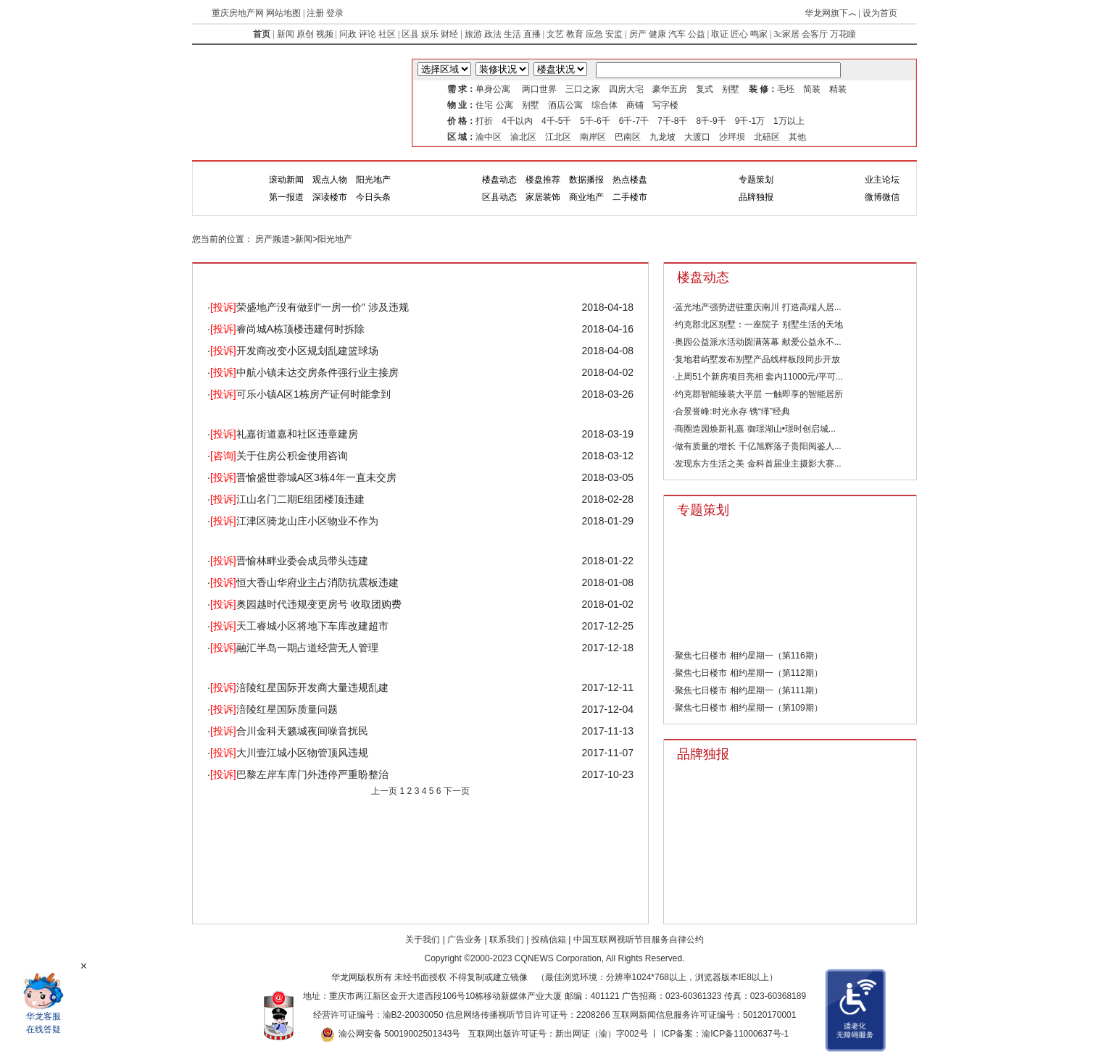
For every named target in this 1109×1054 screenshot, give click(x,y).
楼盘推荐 (543, 180)
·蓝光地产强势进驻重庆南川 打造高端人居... (757, 307)
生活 (512, 34)
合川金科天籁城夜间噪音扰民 (289, 731)
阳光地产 (373, 180)
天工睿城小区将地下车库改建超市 (299, 626)
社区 (387, 34)
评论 (367, 34)
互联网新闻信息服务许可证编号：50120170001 (704, 1015)
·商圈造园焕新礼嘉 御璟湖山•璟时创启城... (754, 429)
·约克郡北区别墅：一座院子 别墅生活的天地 (758, 324)
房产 (638, 34)
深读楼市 (329, 197)
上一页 (384, 791)
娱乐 (430, 34)
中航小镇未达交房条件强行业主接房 (304, 372)
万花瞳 (843, 34)
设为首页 (880, 13)
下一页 (457, 791)
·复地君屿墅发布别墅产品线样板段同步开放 (756, 359)
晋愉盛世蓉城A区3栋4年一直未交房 (303, 477)
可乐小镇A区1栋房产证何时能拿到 (300, 394)
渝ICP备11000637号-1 (745, 1034)
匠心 (739, 34)
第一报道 (286, 197)
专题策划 (756, 180)
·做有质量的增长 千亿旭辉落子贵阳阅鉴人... (757, 446)
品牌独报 (756, 197)
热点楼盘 (629, 180)
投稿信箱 (548, 939)
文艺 (555, 34)
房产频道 (272, 239)
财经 (449, 34)
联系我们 (506, 939)
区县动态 (499, 197)
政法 (493, 34)
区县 (410, 34)
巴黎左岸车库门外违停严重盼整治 (299, 774)
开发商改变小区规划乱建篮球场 (294, 350)
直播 (532, 34)
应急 (594, 34)
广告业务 (464, 939)
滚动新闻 (286, 180)
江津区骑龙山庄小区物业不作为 (294, 521)
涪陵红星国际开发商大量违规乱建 (299, 687)
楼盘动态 (499, 180)
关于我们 (422, 939)
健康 (657, 34)
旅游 (473, 34)
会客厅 (815, 34)
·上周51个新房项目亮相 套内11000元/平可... (758, 377)
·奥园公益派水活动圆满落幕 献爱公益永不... (757, 342)
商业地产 (586, 197)
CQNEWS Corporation (558, 958)
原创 (305, 34)
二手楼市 (629, 197)
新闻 (285, 34)
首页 (261, 34)
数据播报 (586, 180)
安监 (614, 34)
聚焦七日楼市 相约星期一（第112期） (748, 673)
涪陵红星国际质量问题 (274, 709)
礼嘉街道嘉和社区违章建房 (284, 434)
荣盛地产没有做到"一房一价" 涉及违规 (309, 307)
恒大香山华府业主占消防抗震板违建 (304, 582)
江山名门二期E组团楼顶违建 (287, 499)
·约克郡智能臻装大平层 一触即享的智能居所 (758, 394)
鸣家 (759, 34)
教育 (574, 34)
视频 (324, 34)
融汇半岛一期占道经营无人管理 (294, 647)
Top (971, 942)
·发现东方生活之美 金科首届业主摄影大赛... (757, 464)
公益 (696, 34)
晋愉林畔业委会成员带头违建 (289, 560)
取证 (719, 34)
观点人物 (329, 180)
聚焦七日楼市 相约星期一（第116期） (748, 656)
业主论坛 (882, 180)
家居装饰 (543, 197)
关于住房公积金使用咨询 (279, 455)
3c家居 (786, 34)
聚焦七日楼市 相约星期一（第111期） (748, 690)
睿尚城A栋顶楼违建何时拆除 (287, 329)
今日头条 (373, 197)
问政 (348, 34)
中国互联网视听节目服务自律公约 (638, 939)
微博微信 (882, 197)
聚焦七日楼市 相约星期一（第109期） (748, 708)
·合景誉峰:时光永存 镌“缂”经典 (731, 411)
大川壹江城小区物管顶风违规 (289, 752)
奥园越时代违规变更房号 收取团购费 (306, 604)
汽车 (677, 34)
